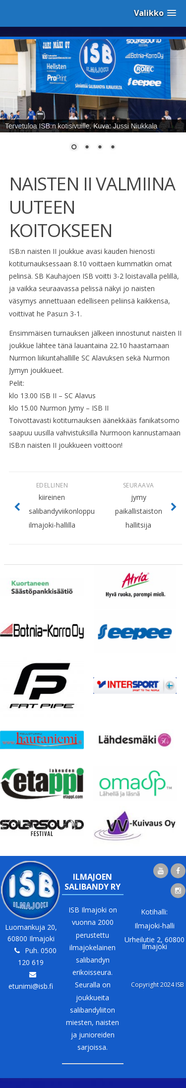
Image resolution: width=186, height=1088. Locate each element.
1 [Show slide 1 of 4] (73, 147)
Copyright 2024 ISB (157, 984)
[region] (93, 101)
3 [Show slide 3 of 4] (99, 147)
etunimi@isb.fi (30, 986)
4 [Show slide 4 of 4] (112, 147)
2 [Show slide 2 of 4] (86, 147)
